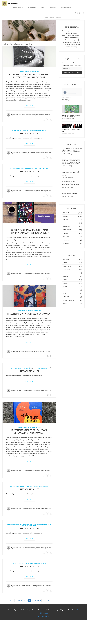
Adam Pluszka (27, 71)
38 (32, 600)
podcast (65, 233)
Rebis (24, 486)
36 (27, 600)
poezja (65, 262)
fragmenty (66, 243)
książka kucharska (68, 300)
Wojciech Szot (14, 114)
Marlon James (32, 227)
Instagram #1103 (29, 566)
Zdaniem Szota (13, 3)
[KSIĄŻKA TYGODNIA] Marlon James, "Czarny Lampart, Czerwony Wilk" (29, 231)
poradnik (66, 296)
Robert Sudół (24, 227)
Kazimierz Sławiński (26, 368)
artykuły (65, 219)
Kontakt (53, 7)
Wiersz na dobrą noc (69, 223)
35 (24, 600)
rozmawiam (66, 226)
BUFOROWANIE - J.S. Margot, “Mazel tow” (71, 130)
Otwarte (20, 310)
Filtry (31, 427)
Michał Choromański (14, 367)
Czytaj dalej (29, 106)
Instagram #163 (66, 98)
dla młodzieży (67, 290)
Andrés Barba (37, 427)
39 (35, 600)
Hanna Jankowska (28, 130)
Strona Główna (17, 7)
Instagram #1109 (29, 171)
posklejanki (66, 240)
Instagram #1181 (29, 528)
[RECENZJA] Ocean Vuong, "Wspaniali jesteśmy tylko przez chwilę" (29, 76)
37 (29, 600)
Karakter (13, 130)
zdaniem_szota (37, 130)
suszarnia (66, 236)
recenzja (32, 114)
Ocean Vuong (35, 71)
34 (21, 600)
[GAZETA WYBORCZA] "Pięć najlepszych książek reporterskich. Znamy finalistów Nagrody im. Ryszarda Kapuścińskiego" (71, 184)
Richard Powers (44, 168)
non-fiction (66, 259)
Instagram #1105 (29, 489)
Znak (31, 524)
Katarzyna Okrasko (23, 427)
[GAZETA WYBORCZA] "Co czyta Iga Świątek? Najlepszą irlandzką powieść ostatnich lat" (71, 193)
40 (38, 600)
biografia (66, 283)
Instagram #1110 (29, 133)
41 (40, 600)
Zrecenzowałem (66, 7)
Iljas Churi (45, 130)
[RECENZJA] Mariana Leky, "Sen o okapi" (29, 313)
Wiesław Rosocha (16, 368)
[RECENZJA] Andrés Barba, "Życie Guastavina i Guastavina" (29, 431)
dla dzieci (66, 276)
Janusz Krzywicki (25, 367)
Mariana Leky (37, 310)
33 (19, 600)
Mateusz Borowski (12, 524)
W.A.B (21, 71)
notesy (65, 303)
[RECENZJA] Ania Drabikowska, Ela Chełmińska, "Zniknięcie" (71, 115)
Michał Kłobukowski (19, 168)
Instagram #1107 (29, 371)
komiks (65, 279)
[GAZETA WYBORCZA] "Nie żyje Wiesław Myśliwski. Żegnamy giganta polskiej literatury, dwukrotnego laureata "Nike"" (72, 151)
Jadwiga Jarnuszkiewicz (36, 367)
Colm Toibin (36, 486)
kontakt (76, 610)
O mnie (43, 7)
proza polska (67, 266)
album (65, 286)
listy (64, 293)
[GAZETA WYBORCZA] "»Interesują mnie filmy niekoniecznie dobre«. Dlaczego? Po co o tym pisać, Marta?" (70, 173)
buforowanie (67, 229)
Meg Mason (33, 525)
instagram (19, 130)
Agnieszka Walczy (28, 310)
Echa (37, 227)
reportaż (65, 273)
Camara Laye (47, 367)
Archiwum (32, 7)
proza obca (47, 114)
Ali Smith (43, 563)
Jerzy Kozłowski (14, 486)
